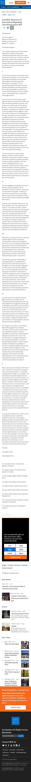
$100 (21, 545)
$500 (21, 549)
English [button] (11, 3)
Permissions (6, 752)
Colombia (24, 565)
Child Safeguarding (21, 752)
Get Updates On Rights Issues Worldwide (15, 731)
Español (13, 14)
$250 (10, 549)
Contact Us (5, 750)
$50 (9, 545)
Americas (17, 565)
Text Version (6, 755)
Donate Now (20, 3)
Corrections (12, 750)
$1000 (10, 553)
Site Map (12, 752)
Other (21, 553)
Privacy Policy (20, 750)
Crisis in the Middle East (14, 7)
